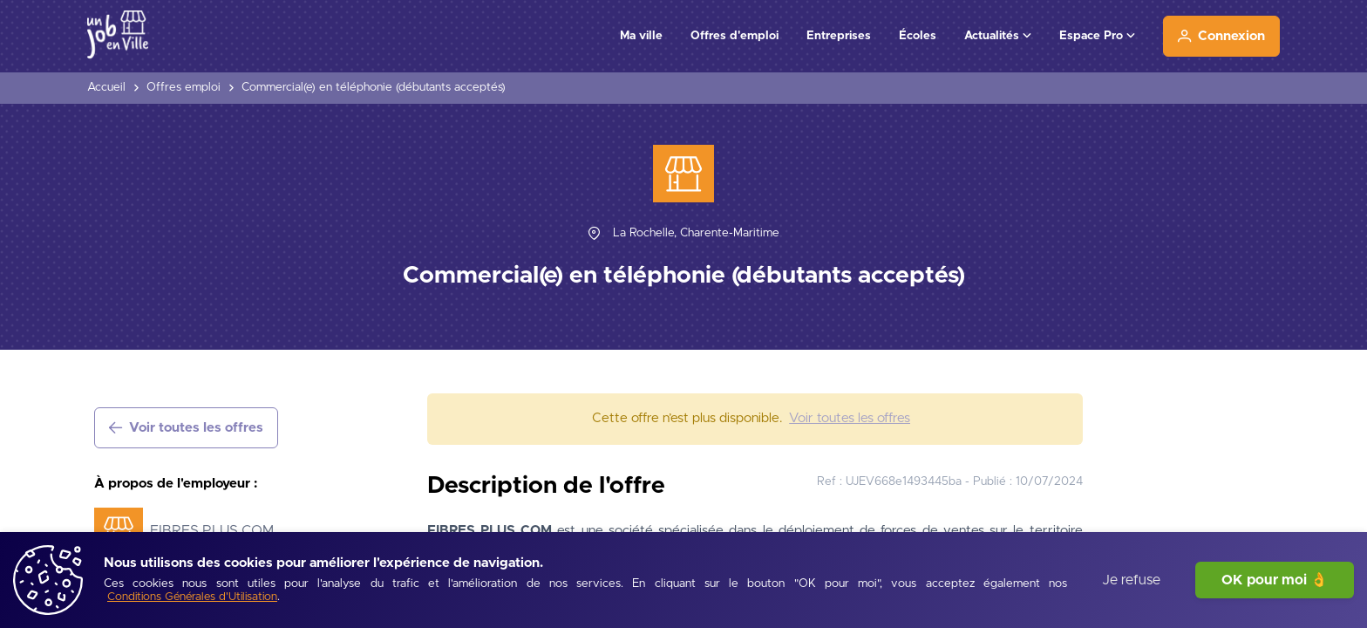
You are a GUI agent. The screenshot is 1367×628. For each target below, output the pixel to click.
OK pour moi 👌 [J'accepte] (1274, 580)
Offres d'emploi (734, 36)
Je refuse (1131, 580)
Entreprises (838, 36)
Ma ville (641, 36)
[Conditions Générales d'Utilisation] (192, 597)
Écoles (917, 36)
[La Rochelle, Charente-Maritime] (696, 233)
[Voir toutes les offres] (186, 427)
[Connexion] (1221, 36)
